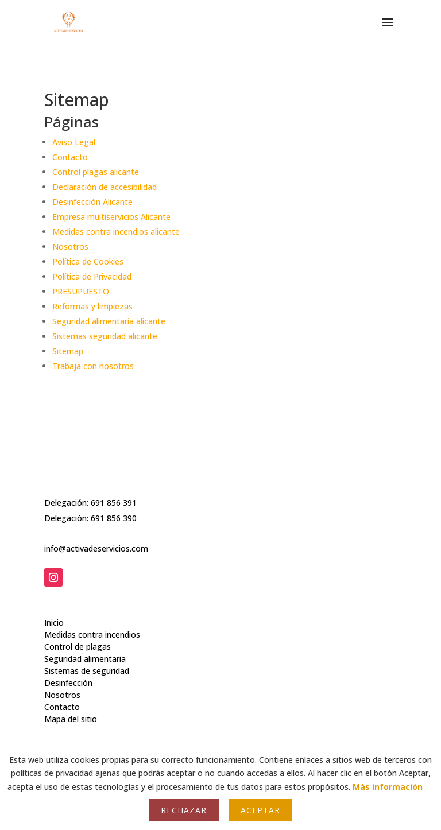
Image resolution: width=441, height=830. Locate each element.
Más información (388, 786)
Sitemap (67, 351)
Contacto (70, 157)
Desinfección (68, 665)
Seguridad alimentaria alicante (108, 321)
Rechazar (184, 810)
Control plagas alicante (95, 171)
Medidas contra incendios (92, 617)
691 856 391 (114, 492)
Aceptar (260, 810)
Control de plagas (77, 629)
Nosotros (70, 246)
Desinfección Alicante (92, 201)
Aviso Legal (73, 142)
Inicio (54, 605)
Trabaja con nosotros (93, 365)
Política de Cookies (87, 261)
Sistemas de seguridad (86, 653)
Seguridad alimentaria (85, 641)
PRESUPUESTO (80, 291)
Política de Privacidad (91, 276)
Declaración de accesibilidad (104, 186)
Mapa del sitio (70, 701)
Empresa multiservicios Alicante (111, 216)
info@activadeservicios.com (96, 538)
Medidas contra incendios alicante (116, 231)
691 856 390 (114, 508)
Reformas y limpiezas (92, 306)
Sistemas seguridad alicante (104, 336)
